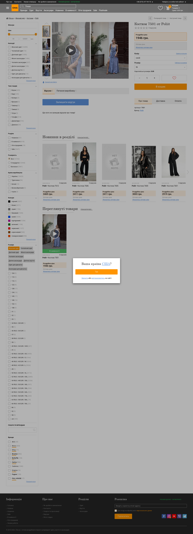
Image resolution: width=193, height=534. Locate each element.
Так (96, 272)
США (106, 264)
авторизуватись (98, 278)
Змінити (84, 278)
